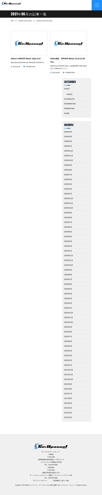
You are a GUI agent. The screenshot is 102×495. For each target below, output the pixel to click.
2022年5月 (68, 346)
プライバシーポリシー (40, 480)
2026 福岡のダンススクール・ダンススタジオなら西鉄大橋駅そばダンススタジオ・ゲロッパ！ (48, 485)
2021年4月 (68, 408)
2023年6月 (68, 284)
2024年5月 (68, 232)
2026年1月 (68, 146)
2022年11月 (68, 317)
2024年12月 (68, 198)
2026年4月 (68, 132)
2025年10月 (68, 160)
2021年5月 (68, 403)
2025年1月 (68, 194)
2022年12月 (68, 313)
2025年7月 (68, 175)
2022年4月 (68, 351)
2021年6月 (68, 398)
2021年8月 (68, 389)
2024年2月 (68, 246)
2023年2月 (68, 303)
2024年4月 (68, 236)
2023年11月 (68, 260)
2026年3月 (68, 136)
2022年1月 (68, 365)
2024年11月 (68, 203)
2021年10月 (68, 379)
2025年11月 (68, 156)
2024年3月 (68, 241)
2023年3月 (68, 298)
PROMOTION (69, 108)
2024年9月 (68, 213)
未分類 (66, 113)
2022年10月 (68, 322)
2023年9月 (68, 270)
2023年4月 (68, 294)
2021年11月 (68, 374)
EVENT (67, 89)
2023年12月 (68, 255)
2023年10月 (68, 265)
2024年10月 (68, 208)
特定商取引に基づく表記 (61, 480)
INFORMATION (70, 104)
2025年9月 (68, 165)
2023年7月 (68, 279)
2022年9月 (68, 327)
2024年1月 (68, 251)
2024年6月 (68, 227)
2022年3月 (68, 355)
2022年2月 (68, 360)
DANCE (69, 94)
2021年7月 (68, 393)
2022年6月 (68, 341)
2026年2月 (68, 141)
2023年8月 (68, 275)
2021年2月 (68, 417)
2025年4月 (68, 184)
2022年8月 (68, 332)
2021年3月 (68, 413)
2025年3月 (68, 189)
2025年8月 (68, 170)
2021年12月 (68, 370)
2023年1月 (68, 308)
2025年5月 (68, 179)
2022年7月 (68, 336)
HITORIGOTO (69, 99)
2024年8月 (68, 217)
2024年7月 (68, 222)
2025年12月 (68, 151)
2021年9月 (68, 384)
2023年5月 (68, 289)
